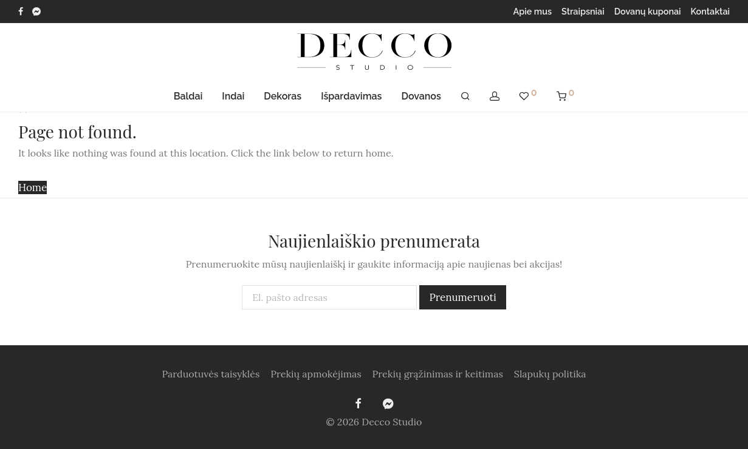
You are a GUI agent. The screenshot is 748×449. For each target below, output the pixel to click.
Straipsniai (583, 11)
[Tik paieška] (465, 96)
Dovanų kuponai (647, 11)
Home (32, 187)
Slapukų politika (550, 374)
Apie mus (532, 11)
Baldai (188, 96)
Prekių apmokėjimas (315, 374)
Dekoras (282, 96)
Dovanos (421, 96)
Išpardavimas (351, 96)
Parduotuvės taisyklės (210, 374)
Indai (233, 96)
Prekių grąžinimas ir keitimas (437, 374)
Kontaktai (710, 11)
